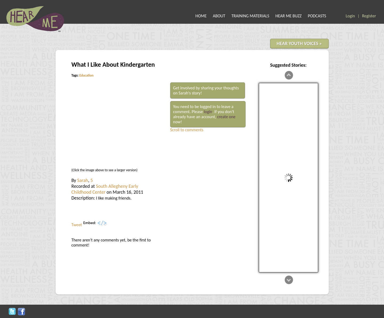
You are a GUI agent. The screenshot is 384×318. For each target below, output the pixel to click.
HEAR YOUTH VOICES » (299, 43)
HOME (201, 15)
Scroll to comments (187, 129)
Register (369, 15)
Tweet (77, 224)
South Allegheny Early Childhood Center (105, 189)
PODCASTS (317, 15)
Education (86, 75)
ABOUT (219, 15)
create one (226, 116)
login (208, 111)
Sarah (82, 180)
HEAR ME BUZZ (288, 15)
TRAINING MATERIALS (250, 15)
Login (350, 15)
